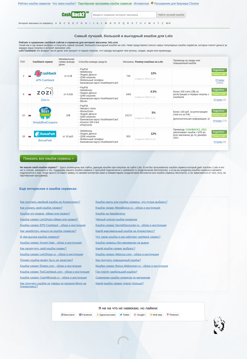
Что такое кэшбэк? (64, 3)
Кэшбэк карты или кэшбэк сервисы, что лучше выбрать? (131, 202)
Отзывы (219, 80)
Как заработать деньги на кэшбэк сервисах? (48, 231)
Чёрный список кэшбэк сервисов (116, 219)
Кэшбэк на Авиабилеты (110, 213)
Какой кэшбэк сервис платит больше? (120, 283)
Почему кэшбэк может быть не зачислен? (46, 260)
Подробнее (218, 70)
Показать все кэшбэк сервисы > (48, 158)
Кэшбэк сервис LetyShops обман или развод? (49, 219)
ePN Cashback (45, 80)
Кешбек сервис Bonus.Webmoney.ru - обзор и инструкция (132, 266)
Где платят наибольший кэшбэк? (116, 271)
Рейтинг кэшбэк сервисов (34, 3)
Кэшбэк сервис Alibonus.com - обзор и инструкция (127, 254)
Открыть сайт (219, 74)
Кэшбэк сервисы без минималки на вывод (122, 242)
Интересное (141, 3)
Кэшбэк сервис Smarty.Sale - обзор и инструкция (51, 242)
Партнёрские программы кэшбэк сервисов (105, 3)
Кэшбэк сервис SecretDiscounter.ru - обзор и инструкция (131, 225)
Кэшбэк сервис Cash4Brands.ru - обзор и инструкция (53, 277)
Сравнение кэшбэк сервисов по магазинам (123, 277)
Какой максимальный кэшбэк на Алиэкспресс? (125, 231)
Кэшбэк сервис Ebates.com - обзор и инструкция (50, 266)
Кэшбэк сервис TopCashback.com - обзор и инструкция (55, 271)
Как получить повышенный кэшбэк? (118, 260)
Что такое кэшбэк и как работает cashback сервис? (128, 236)
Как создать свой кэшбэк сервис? (41, 207)
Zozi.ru (45, 99)
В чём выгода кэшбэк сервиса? (40, 236)
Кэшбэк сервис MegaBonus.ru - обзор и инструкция (128, 207)
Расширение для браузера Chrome (176, 3)
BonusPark (45, 140)
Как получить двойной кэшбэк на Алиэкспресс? (50, 202)
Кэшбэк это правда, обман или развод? (45, 213)
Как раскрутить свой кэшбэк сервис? (43, 248)
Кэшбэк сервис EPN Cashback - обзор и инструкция (52, 225)
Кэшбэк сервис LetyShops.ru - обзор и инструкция (51, 254)
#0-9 (168, 23)
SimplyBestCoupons (45, 122)
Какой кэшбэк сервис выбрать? (115, 248)
